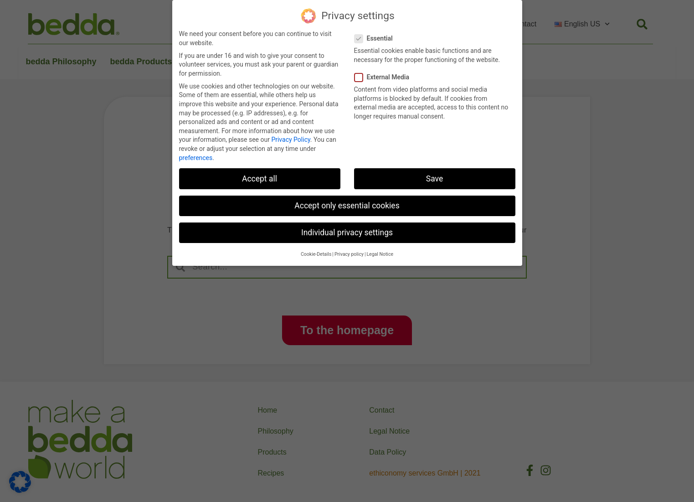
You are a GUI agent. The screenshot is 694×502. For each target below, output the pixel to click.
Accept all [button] (259, 177)
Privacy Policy (290, 138)
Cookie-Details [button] (316, 253)
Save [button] (434, 177)
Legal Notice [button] (379, 253)
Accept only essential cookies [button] (346, 204)
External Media (385, 76)
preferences (196, 156)
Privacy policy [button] (349, 253)
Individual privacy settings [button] (347, 231)
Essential (376, 37)
